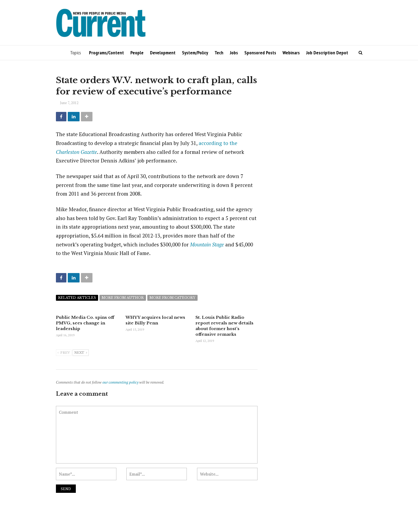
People (137, 52)
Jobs (234, 52)
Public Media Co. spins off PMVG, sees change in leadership (85, 323)
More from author (123, 298)
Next (80, 353)
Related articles (77, 298)
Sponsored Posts (260, 52)
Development (163, 52)
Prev (64, 353)
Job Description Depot (327, 52)
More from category (172, 298)
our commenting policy (120, 382)
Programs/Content (106, 52)
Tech (219, 52)
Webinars (291, 52)
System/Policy (195, 52)
